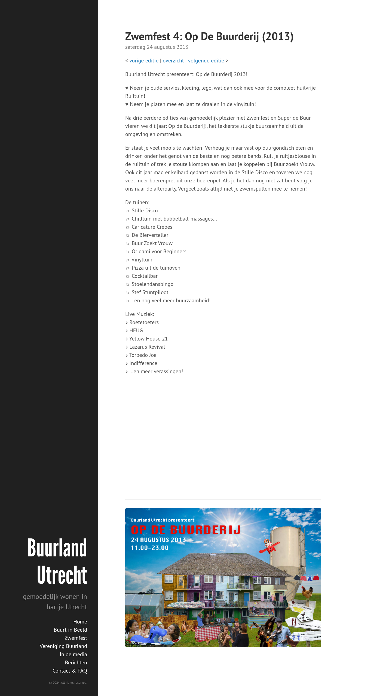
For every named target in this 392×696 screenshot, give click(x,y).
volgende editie (206, 60)
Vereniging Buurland (63, 646)
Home (80, 621)
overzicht (173, 60)
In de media (73, 654)
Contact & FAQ (70, 670)
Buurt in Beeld (70, 629)
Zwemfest (76, 637)
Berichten (76, 662)
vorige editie (143, 60)
